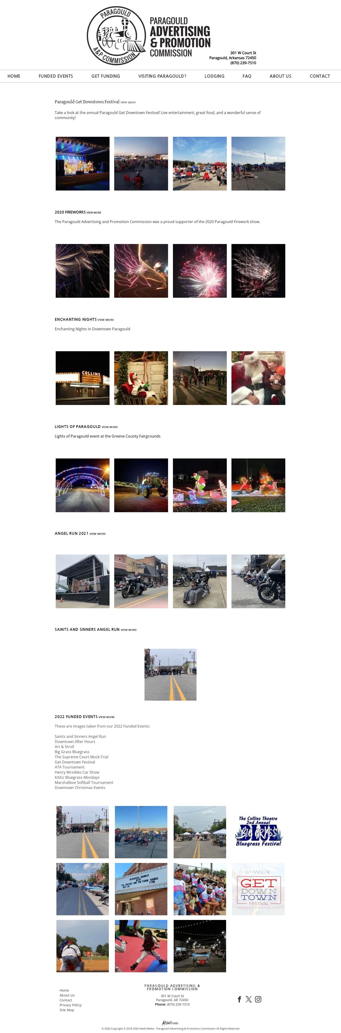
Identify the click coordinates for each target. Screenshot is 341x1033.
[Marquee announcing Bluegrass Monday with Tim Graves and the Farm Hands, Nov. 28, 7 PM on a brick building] (141, 889)
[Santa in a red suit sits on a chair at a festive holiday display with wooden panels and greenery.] (141, 378)
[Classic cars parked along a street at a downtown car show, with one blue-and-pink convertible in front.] (83, 889)
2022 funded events (76, 717)
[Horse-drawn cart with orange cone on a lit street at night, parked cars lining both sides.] (200, 946)
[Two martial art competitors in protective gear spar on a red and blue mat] (141, 946)
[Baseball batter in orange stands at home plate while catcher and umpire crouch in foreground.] (83, 946)
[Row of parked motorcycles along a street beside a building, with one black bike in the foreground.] (258, 581)
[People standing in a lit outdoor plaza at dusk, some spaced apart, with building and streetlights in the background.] (200, 378)
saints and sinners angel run (87, 629)
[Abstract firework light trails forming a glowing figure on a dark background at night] (141, 271)
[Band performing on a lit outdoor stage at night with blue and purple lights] (83, 164)
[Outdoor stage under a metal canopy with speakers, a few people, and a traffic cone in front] (83, 581)
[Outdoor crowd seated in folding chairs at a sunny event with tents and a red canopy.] (200, 164)
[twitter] (248, 1000)
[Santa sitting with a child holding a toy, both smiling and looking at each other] (258, 378)
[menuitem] (16, 76)
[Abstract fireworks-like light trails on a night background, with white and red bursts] (258, 271)
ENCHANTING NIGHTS (76, 319)
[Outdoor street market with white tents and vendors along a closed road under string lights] (200, 832)
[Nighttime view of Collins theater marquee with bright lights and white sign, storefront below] (83, 378)
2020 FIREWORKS (70, 212)
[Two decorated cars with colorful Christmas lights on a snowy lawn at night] (258, 485)
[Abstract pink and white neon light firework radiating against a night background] (200, 271)
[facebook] (239, 1000)
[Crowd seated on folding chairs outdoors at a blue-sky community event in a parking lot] (141, 832)
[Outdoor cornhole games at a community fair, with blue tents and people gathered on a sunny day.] (258, 164)
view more (128, 102)
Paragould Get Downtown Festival (87, 101)
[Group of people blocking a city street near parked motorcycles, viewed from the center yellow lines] (83, 832)
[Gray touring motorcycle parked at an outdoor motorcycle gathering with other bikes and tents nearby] (200, 581)
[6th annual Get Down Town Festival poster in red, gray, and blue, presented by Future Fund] (258, 889)
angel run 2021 (72, 533)
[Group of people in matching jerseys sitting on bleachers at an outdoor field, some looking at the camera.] (200, 889)
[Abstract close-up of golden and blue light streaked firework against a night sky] (83, 271)
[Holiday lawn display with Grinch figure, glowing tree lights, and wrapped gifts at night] (200, 485)
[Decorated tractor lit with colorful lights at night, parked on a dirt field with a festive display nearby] (141, 485)
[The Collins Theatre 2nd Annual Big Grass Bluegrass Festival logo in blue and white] (258, 832)
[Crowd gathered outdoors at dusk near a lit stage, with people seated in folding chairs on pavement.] (141, 164)
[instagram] (258, 1000)
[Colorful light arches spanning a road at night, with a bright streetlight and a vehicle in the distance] (83, 485)
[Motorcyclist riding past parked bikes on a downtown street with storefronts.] (141, 581)
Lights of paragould (78, 426)
